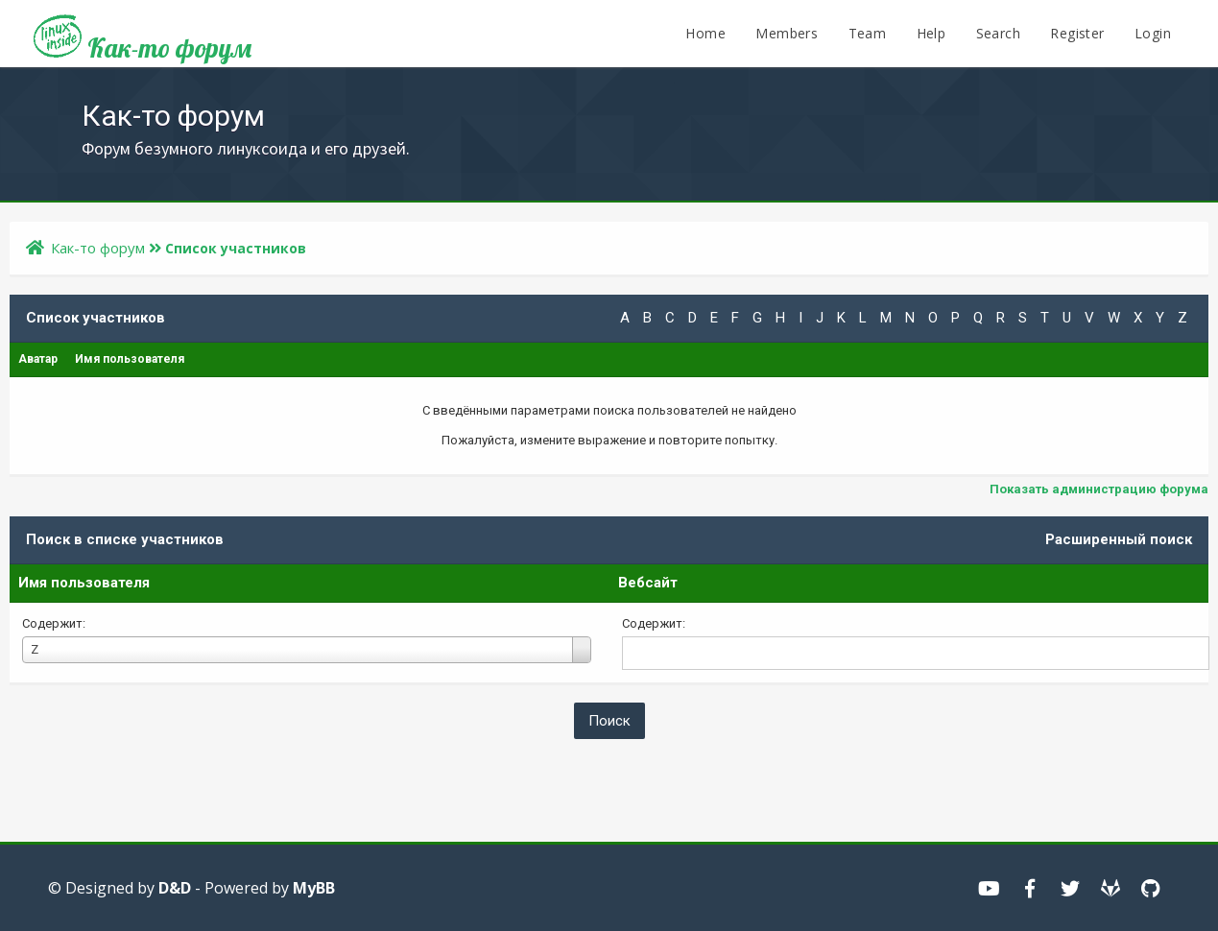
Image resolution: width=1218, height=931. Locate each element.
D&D (174, 887)
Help (931, 33)
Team (867, 33)
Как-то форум (142, 40)
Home (705, 33)
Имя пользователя (84, 582)
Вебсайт (648, 582)
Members (786, 33)
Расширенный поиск (1118, 539)
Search (998, 33)
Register (1077, 33)
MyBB (314, 887)
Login (1152, 33)
